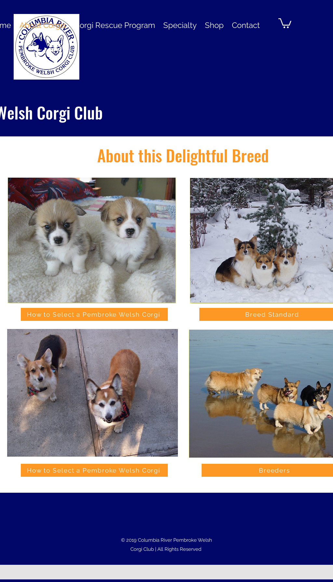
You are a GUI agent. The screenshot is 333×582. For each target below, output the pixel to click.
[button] (284, 22)
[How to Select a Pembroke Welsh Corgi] (94, 314)
